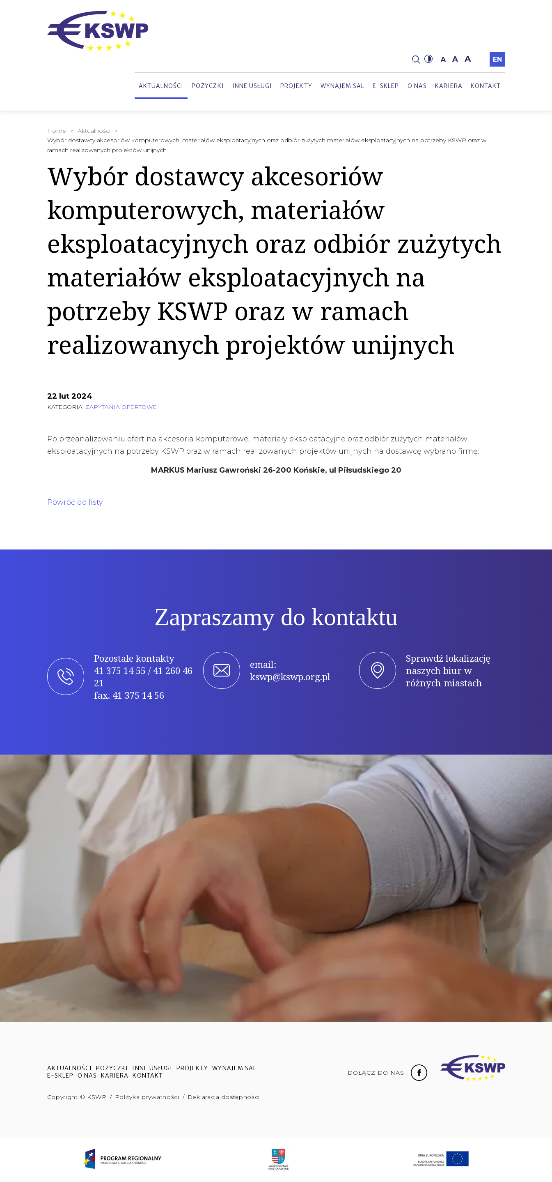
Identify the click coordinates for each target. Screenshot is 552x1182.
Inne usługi (252, 86)
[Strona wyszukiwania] (416, 59)
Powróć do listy (75, 502)
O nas (417, 86)
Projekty (296, 86)
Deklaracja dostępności (224, 1097)
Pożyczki (208, 86)
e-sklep (386, 86)
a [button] (443, 59)
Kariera (449, 86)
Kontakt (486, 86)
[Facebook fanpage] (419, 1072)
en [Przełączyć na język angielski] (497, 59)
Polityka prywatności (147, 1097)
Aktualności (161, 86)
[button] (428, 59)
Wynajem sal (343, 86)
